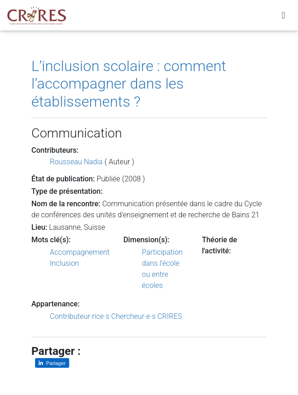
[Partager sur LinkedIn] (52, 363)
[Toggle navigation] (283, 17)
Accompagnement (79, 252)
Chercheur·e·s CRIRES (146, 316)
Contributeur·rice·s (79, 316)
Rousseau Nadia (76, 161)
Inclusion (64, 263)
